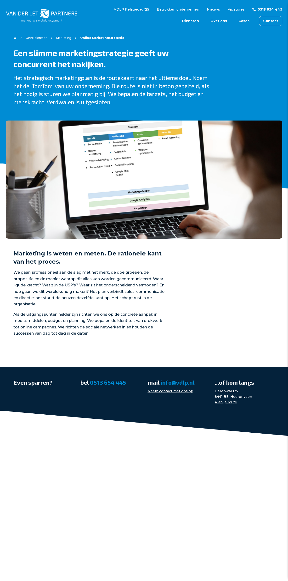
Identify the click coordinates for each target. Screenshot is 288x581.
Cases (243, 21)
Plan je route (226, 402)
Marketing (63, 38)
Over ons (218, 21)
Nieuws (213, 9)
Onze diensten (36, 38)
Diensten (190, 21)
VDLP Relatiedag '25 (131, 9)
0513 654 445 (270, 9)
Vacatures (236, 9)
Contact (270, 21)
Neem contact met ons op (170, 391)
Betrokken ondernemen (178, 9)
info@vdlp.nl (178, 382)
